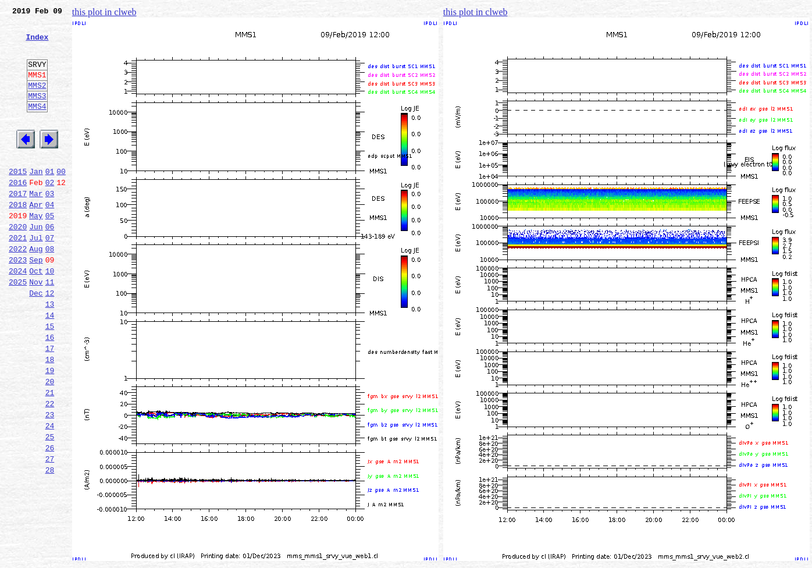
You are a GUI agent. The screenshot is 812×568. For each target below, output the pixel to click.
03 (50, 224)
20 (50, 442)
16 (50, 391)
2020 (18, 263)
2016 (18, 212)
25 (50, 506)
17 (50, 404)
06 (50, 263)
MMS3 (37, 113)
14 (50, 365)
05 (50, 250)
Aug (35, 288)
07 (50, 276)
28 (50, 544)
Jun (35, 263)
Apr (35, 237)
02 (50, 212)
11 (50, 327)
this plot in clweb (104, 12)
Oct (35, 314)
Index (37, 43)
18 (50, 416)
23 (50, 480)
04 (50, 237)
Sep (35, 301)
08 (50, 288)
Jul (35, 276)
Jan (35, 199)
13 (50, 352)
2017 (18, 224)
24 (50, 493)
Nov (35, 327)
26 (50, 519)
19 (50, 429)
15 (50, 378)
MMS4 (37, 125)
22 (50, 468)
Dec (35, 340)
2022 (18, 288)
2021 (18, 276)
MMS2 (37, 100)
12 (50, 340)
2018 (18, 237)
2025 (18, 327)
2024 (18, 314)
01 (50, 199)
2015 (18, 199)
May (35, 250)
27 (50, 532)
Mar (35, 224)
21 (50, 455)
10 (50, 314)
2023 (18, 301)
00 (61, 199)
